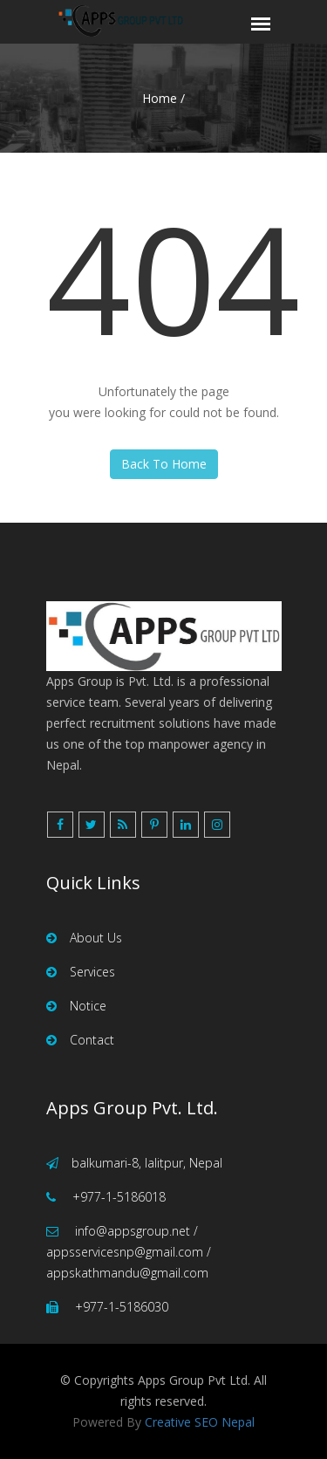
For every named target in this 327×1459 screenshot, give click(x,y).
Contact (80, 1039)
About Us (84, 937)
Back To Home (164, 464)
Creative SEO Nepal (200, 1422)
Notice (76, 1005)
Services (80, 971)
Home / (163, 98)
